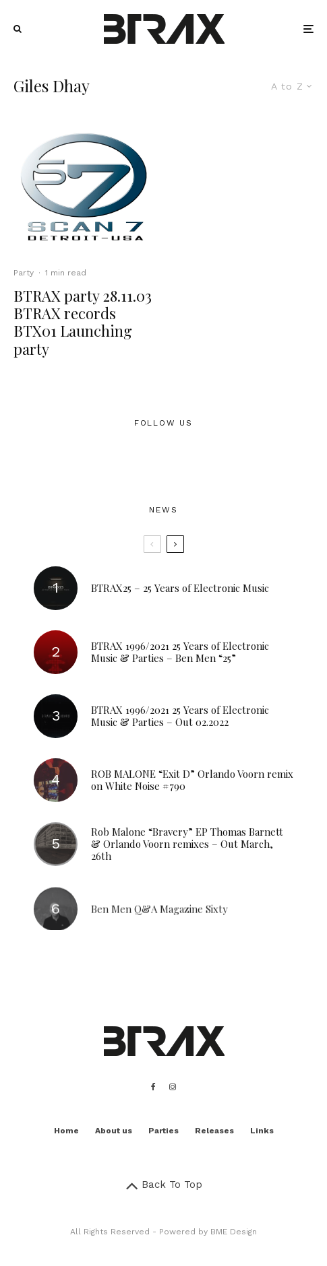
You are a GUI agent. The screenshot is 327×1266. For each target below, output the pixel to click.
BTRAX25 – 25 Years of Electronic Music (180, 588)
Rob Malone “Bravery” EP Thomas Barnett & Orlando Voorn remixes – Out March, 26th (187, 852)
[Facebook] (153, 1087)
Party (23, 272)
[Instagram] (172, 1087)
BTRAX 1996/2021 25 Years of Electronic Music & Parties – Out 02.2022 (180, 716)
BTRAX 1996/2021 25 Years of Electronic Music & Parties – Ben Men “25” (180, 652)
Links (262, 1130)
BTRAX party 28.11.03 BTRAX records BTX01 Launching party (82, 322)
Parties (163, 1130)
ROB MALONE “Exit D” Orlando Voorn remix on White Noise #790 (192, 782)
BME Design (233, 1231)
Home (66, 1130)
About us (113, 1130)
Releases (214, 1130)
